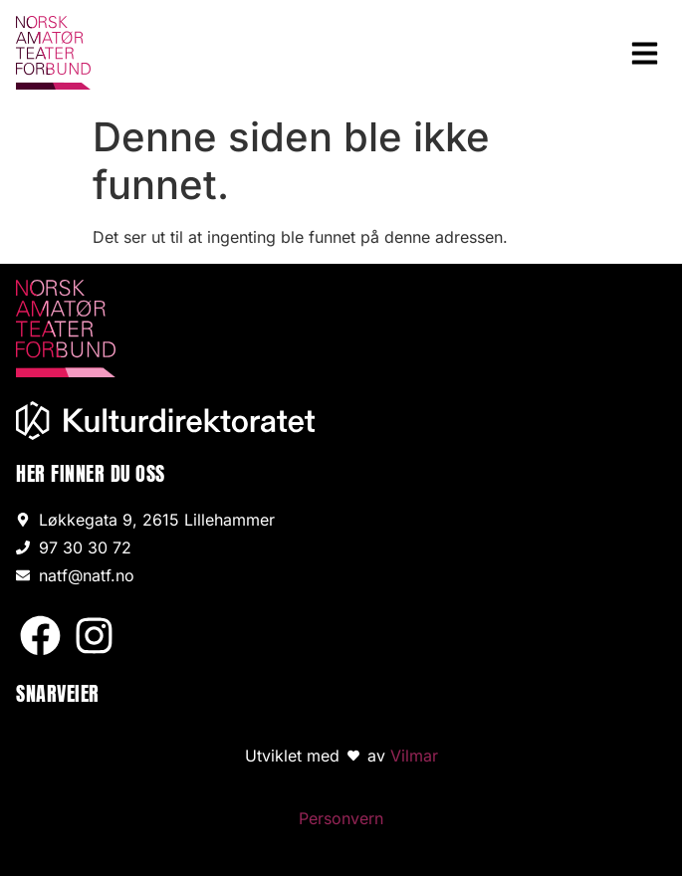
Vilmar (414, 756)
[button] (645, 53)
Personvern (341, 818)
